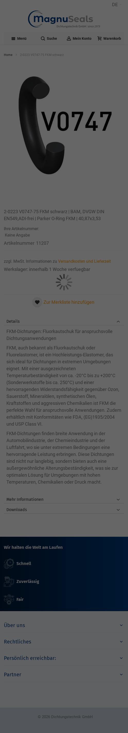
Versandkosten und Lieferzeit (84, 261)
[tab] (64, 320)
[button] (116, 4)
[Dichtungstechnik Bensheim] (64, 19)
